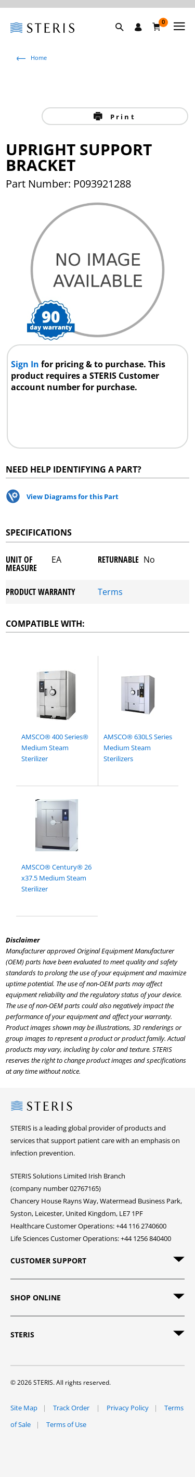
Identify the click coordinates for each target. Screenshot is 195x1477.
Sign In (26, 364)
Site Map (23, 1407)
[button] (124, 39)
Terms (110, 592)
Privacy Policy (128, 1407)
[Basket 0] (156, 26)
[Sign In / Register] (138, 27)
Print (121, 116)
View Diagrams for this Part (73, 496)
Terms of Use (66, 1424)
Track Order (72, 1407)
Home (39, 57)
